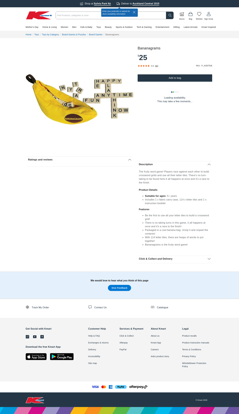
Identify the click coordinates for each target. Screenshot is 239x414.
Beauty (108, 27)
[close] (134, 12)
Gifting (176, 27)
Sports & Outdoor (124, 27)
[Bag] (190, 15)
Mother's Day (32, 27)
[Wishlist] (199, 15)
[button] (119, 27)
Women (64, 27)
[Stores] (182, 15)
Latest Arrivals (191, 27)
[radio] (80, 99)
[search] (170, 15)
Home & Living (50, 27)
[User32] (208, 15)
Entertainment (162, 27)
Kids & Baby (86, 27)
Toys (98, 27)
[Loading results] (175, 92)
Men (74, 27)
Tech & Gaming (144, 27)
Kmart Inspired (209, 27)
